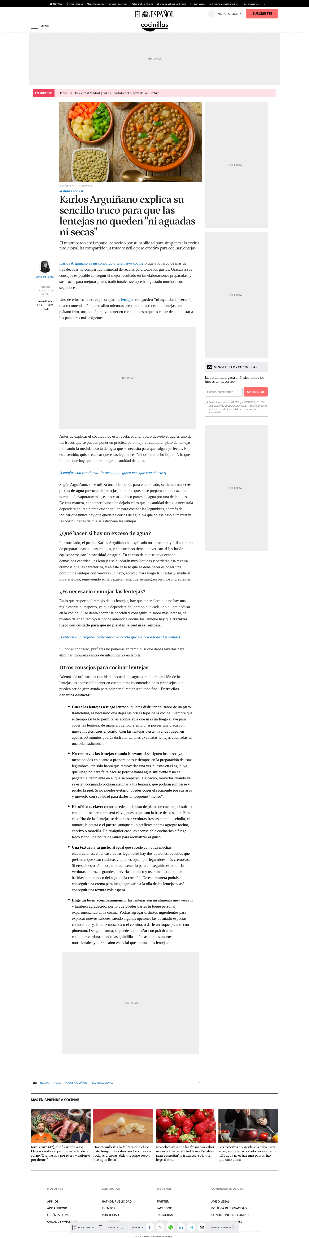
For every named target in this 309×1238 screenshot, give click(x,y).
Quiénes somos (59, 1215)
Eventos (108, 1208)
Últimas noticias (74, 4)
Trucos (57, 1082)
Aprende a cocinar (71, 191)
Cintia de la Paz (44, 276)
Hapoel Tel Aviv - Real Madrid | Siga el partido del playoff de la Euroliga (109, 93)
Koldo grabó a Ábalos (142, 4)
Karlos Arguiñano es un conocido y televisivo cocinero (103, 263)
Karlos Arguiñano (76, 1082)
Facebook (164, 1208)
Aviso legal (220, 1201)
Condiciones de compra (230, 1215)
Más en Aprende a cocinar (55, 1100)
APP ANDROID (57, 1208)
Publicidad (110, 1215)
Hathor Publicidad (117, 1201)
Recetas (45, 1082)
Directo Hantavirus (118, 4)
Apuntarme (255, 392)
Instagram (165, 1215)
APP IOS (52, 1201)
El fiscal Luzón (197, 4)
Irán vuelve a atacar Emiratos (224, 4)
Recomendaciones (102, 1082)
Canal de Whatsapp (62, 1222)
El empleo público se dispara (171, 4)
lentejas (127, 299)
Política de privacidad (229, 1208)
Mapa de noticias (95, 4)
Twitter (163, 1201)
